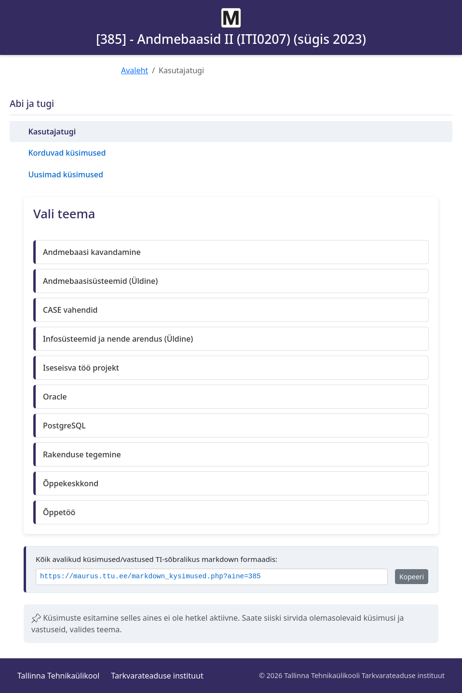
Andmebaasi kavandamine (92, 252)
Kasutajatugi (52, 131)
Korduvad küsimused (67, 152)
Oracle (55, 396)
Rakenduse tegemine (82, 454)
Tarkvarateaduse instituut (157, 675)
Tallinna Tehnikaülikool (58, 675)
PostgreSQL (64, 425)
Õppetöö (59, 512)
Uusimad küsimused (65, 174)
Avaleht (134, 70)
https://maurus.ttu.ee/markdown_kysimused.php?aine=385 (150, 576)
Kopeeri (411, 576)
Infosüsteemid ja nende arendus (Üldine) (118, 338)
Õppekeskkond (70, 483)
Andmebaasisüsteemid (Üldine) (100, 281)
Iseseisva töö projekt (81, 367)
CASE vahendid (70, 310)
